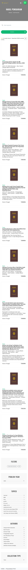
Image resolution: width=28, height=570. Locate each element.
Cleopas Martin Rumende (9, 527)
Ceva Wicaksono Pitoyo (9, 535)
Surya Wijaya (6, 539)
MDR (5, 497)
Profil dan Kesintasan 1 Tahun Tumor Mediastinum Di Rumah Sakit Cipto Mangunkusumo (14, 229)
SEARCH (12, 32)
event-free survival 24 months (10, 511)
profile (5, 501)
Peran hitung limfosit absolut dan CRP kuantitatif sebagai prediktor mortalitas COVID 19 (13, 63)
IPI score (6, 503)
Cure (5, 499)
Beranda (10, 12)
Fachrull (5, 537)
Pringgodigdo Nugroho (9, 533)
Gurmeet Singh (7, 531)
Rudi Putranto (7, 529)
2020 (5, 480)
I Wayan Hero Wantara (8, 543)
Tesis (5, 559)
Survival (5, 495)
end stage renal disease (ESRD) (11, 513)
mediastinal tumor (8, 507)
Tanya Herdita (7, 541)
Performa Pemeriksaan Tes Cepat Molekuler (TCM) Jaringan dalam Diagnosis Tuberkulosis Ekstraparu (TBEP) (12, 437)
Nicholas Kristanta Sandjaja (10, 545)
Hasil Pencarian (16, 12)
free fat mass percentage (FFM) (11, 509)
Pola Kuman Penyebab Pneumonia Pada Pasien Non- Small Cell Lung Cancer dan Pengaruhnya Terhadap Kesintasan (13, 146)
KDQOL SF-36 (7, 505)
